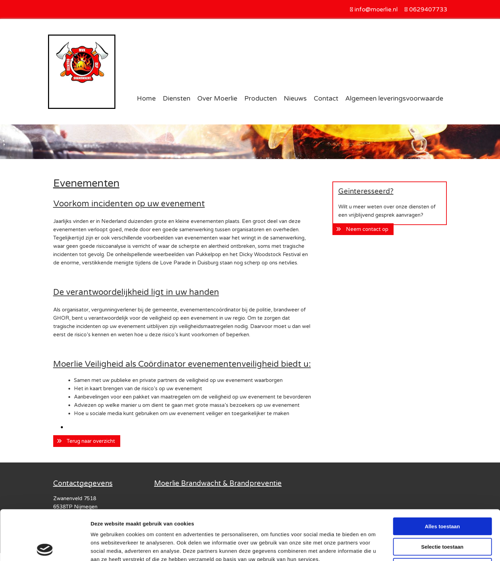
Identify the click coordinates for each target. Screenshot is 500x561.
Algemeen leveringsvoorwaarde (394, 98)
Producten (260, 98)
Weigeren (442, 517)
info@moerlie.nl (376, 9)
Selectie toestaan (442, 497)
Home (146, 98)
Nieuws (295, 98)
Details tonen (373, 547)
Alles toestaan (442, 476)
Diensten (176, 98)
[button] (86, 441)
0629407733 (428, 9)
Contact (326, 98)
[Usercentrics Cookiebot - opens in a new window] (45, 547)
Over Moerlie (217, 98)
